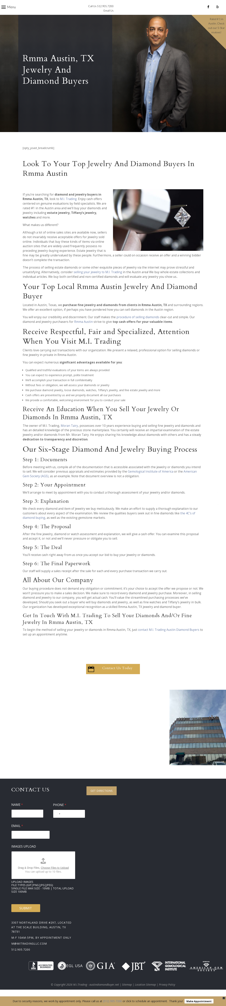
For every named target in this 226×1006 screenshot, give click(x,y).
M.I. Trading (68, 206)
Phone (59, 812)
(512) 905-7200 (112, 1001)
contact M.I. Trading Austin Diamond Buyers (168, 636)
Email (17, 832)
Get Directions (102, 797)
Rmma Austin (83, 328)
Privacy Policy (167, 991)
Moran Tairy (69, 432)
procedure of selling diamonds (137, 324)
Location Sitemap (145, 991)
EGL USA (70, 972)
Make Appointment (199, 1001)
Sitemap (127, 991)
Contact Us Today (117, 674)
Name (17, 811)
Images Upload (23, 853)
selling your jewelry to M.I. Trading (98, 279)
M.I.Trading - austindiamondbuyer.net (96, 991)
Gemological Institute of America (150, 478)
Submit (25, 915)
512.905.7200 (20, 956)
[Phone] (69, 820)
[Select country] (57, 820)
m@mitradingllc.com (29, 950)
